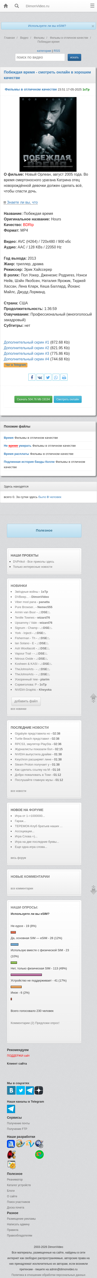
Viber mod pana (25, 602)
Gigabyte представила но (32, 733)
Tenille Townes (24, 617)
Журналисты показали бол (33, 749)
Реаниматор (15, 1179)
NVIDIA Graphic (25, 689)
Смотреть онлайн (67, 399)
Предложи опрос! (47, 1023)
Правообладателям (19, 1235)
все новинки (18, 708)
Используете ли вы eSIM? (47, 26)
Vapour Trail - (24, 653)
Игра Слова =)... (26, 836)
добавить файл (26, 701)
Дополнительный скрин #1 (26, 342)
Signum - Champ (26, 628)
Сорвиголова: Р (26, 684)
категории (44, 50)
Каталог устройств (19, 1185)
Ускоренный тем (26, 679)
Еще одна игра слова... (31, 847)
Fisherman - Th (25, 638)
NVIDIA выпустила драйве (33, 754)
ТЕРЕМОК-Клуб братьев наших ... (39, 826)
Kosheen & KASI (26, 663)
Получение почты (18, 1123)
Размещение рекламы (21, 1218)
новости (40, 727)
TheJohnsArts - (25, 669)
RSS (57, 50)
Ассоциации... (24, 831)
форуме (36, 810)
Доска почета (15, 1207)
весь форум (18, 858)
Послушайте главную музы (34, 780)
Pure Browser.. (25, 607)
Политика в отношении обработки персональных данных (48, 1275)
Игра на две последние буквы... (37, 841)
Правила (12, 1230)
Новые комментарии (30, 876)
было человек (49, 497)
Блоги (11, 1190)
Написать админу (18, 1224)
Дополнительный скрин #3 (26, 353)
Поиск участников (18, 1202)
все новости (18, 791)
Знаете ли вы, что (22, 202)
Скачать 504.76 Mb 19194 (33, 399)
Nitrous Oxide (24, 658)
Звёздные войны (26, 591)
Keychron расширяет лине (33, 759)
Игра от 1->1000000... (30, 816)
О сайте (12, 1196)
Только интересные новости (32, 566)
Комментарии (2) (22, 1023)
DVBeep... (22, 597)
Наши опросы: (24, 907)
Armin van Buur (25, 612)
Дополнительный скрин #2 (26, 348)
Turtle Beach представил (32, 738)
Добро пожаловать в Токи (33, 775)
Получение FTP (17, 1129)
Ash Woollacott (25, 648)
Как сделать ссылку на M (32, 769)
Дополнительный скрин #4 (26, 359)
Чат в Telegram (16, 365)
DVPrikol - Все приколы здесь (33, 561)
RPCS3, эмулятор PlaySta (33, 744)
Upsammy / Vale (26, 622)
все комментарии (22, 888)
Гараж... (20, 821)
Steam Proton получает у (32, 764)
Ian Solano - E (24, 643)
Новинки (19, 586)
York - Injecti (23, 633)
